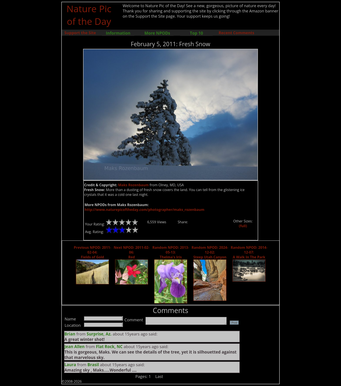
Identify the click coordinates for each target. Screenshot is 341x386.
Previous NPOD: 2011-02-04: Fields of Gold (92, 252)
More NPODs (157, 33)
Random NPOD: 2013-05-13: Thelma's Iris (170, 252)
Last (159, 376)
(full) (243, 225)
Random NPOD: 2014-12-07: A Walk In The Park (249, 252)
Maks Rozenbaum (133, 185)
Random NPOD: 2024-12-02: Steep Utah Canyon (210, 252)
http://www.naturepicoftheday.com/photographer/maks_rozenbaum (144, 209)
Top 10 (196, 33)
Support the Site (80, 32)
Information (118, 33)
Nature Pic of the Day (89, 14)
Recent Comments (236, 32)
